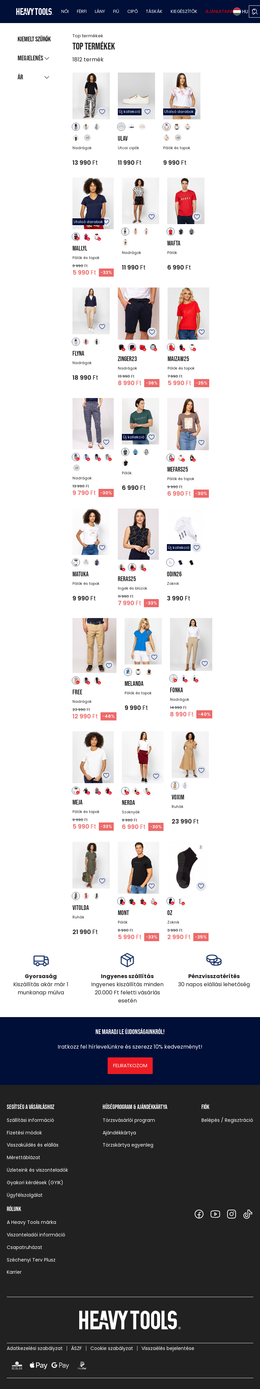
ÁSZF (76, 1348)
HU (240, 11)
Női (65, 11)
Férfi (82, 11)
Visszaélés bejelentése (168, 1348)
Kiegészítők (184, 11)
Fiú (116, 11)
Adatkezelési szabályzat (35, 1348)
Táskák (154, 11)
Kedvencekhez (102, 112)
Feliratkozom (130, 1065)
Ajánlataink (219, 11)
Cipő (132, 11)
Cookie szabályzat (111, 1348)
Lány (100, 11)
